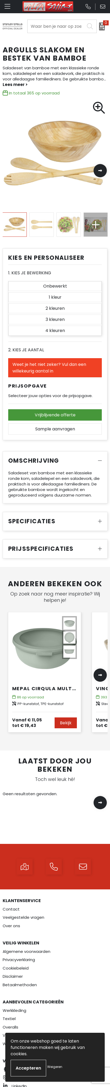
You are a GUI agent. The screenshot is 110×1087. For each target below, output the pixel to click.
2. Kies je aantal (26, 350)
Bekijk (66, 723)
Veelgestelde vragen (23, 917)
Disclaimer (13, 976)
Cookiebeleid (16, 968)
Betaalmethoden (20, 985)
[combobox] (56, 26)
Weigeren (54, 1067)
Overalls (10, 1027)
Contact (11, 909)
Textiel (9, 1018)
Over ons (11, 926)
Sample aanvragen (55, 429)
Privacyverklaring (19, 959)
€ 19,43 (27, 723)
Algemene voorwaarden (26, 951)
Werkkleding (14, 1010)
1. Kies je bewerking (29, 273)
